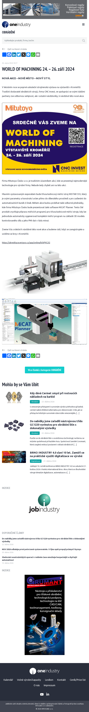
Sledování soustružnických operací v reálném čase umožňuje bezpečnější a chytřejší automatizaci (39, 558)
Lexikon (49, 679)
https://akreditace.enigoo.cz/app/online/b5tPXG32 (26, 242)
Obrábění (34, 402)
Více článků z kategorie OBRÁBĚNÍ (44, 370)
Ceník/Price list (78, 679)
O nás (37, 685)
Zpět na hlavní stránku (17, 49)
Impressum (49, 685)
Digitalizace (35, 461)
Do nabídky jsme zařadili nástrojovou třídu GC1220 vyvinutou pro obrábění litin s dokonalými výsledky (56, 425)
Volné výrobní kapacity (29, 679)
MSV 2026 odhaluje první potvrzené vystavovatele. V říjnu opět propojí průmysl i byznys (41, 549)
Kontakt (61, 679)
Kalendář (8, 679)
